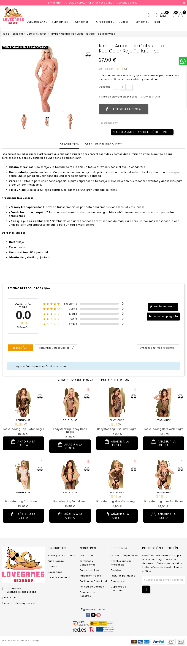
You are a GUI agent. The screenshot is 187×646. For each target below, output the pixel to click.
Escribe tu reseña (162, 306)
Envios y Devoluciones (61, 555)
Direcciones (118, 581)
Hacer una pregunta (163, 316)
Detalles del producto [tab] (103, 144)
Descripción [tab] (69, 144)
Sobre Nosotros (89, 570)
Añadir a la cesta (123, 109)
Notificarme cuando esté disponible (142, 132)
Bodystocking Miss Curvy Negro (116, 501)
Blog (157, 22)
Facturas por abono (123, 575)
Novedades (55, 571)
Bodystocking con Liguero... (23, 501)
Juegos (125, 22)
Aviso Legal (87, 555)
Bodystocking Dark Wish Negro (163, 429)
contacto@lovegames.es (20, 603)
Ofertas (52, 566)
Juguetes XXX (37, 22)
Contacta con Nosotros (88, 593)
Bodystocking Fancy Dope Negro (70, 430)
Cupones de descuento (118, 588)
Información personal (124, 555)
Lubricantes (61, 22)
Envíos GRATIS (152, 96)
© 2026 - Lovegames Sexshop (20, 640)
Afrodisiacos (105, 22)
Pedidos (116, 570)
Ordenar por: (148, 348)
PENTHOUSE (23, 420)
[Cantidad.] (116, 87)
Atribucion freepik (91, 575)
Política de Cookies (92, 586)
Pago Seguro (56, 561)
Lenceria (143, 22)
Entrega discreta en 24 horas (119, 96)
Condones (83, 22)
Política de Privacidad (93, 581)
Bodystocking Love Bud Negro (163, 501)
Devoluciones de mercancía (121, 562)
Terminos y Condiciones (88, 562)
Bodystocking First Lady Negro (117, 429)
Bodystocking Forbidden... (70, 501)
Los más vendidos (59, 577)
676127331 (10, 597)
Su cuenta (119, 548)
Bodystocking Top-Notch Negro (23, 429)
